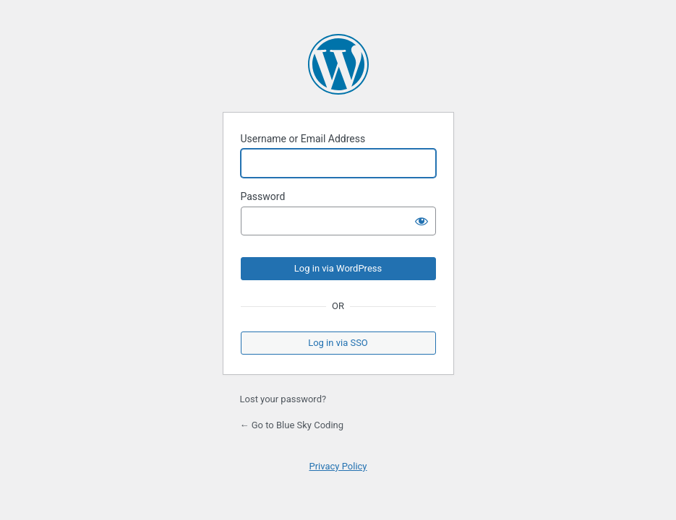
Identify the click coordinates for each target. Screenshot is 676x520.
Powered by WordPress (338, 64)
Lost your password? (283, 399)
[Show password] (421, 221)
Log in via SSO (338, 342)
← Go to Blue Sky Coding (292, 425)
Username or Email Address (303, 138)
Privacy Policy (338, 466)
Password (263, 196)
